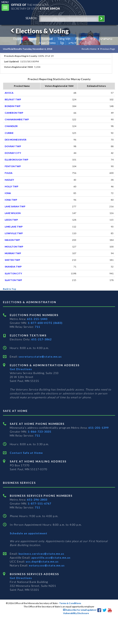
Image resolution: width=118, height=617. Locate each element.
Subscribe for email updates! (80, 609)
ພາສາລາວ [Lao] (106, 38)
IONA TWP (11, 199)
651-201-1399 (98, 427)
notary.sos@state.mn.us (46, 565)
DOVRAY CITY (13, 152)
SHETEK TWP (12, 259)
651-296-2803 (37, 499)
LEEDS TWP (11, 219)
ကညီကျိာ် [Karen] (86, 42)
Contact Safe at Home (26, 452)
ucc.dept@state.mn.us (42, 561)
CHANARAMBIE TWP (17, 119)
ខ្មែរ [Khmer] (62, 42)
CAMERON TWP (14, 112)
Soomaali (47, 38)
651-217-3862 (41, 339)
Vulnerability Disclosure (76, 613)
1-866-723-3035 (39, 431)
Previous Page (107, 48)
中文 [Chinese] (93, 38)
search (31, 18)
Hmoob (32, 38)
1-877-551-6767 (39, 503)
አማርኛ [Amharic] (72, 42)
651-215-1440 (37, 319)
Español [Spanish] (18, 38)
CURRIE (9, 132)
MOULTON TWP (14, 246)
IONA (8, 193)
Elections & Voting (39, 31)
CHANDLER (11, 126)
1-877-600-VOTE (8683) (45, 322)
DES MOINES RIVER (15, 139)
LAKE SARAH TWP (15, 206)
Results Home (89, 48)
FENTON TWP (13, 166)
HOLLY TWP (11, 186)
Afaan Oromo (47, 42)
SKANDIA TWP (13, 266)
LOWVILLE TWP (14, 233)
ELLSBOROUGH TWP (16, 159)
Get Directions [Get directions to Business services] (21, 578)
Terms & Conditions (70, 603)
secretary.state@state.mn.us (40, 356)
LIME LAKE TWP (14, 226)
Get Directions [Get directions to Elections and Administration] (21, 369)
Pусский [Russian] (80, 38)
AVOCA (9, 92)
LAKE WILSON (13, 213)
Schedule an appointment (28, 533)
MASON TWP (12, 239)
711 (37, 326)
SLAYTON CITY (13, 273)
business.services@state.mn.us (41, 553)
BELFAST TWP (13, 99)
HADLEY (9, 179)
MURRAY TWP (13, 253)
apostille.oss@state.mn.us (50, 557)
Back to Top (9, 288)
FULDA (9, 172)
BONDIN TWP (13, 106)
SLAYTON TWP (13, 280)
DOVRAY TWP (13, 146)
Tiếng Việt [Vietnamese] (64, 38)
